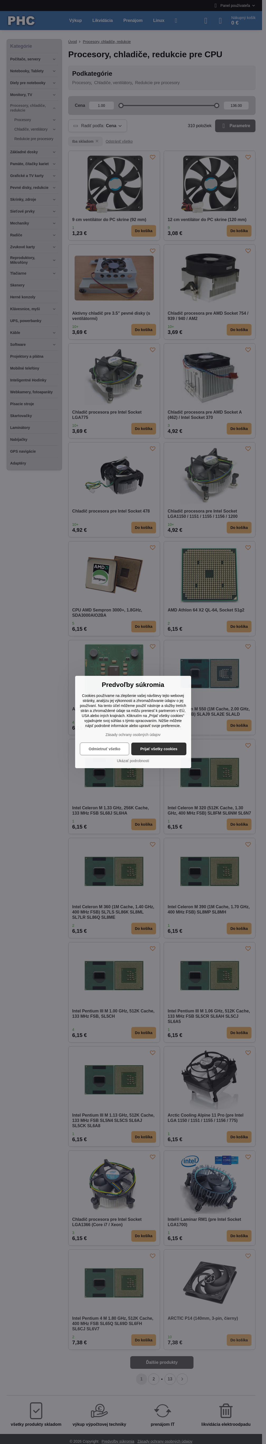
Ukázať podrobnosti (133, 761)
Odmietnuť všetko (104, 749)
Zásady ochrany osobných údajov (133, 735)
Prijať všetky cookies (158, 749)
